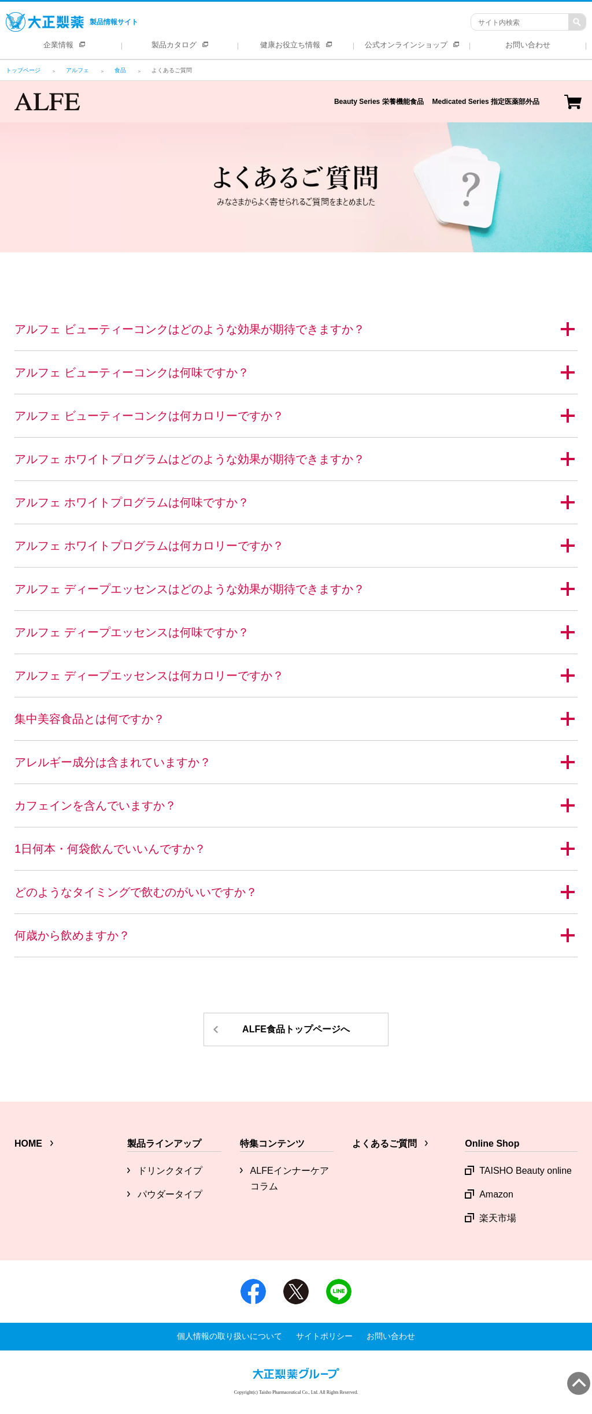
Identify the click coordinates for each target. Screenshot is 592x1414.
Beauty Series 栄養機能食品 (379, 102)
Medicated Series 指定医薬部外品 (485, 102)
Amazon (496, 1194)
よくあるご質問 (384, 1143)
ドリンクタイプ (170, 1171)
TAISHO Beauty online (525, 1171)
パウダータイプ (170, 1194)
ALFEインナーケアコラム (289, 1178)
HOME (28, 1143)
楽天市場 (497, 1218)
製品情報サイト (72, 22)
